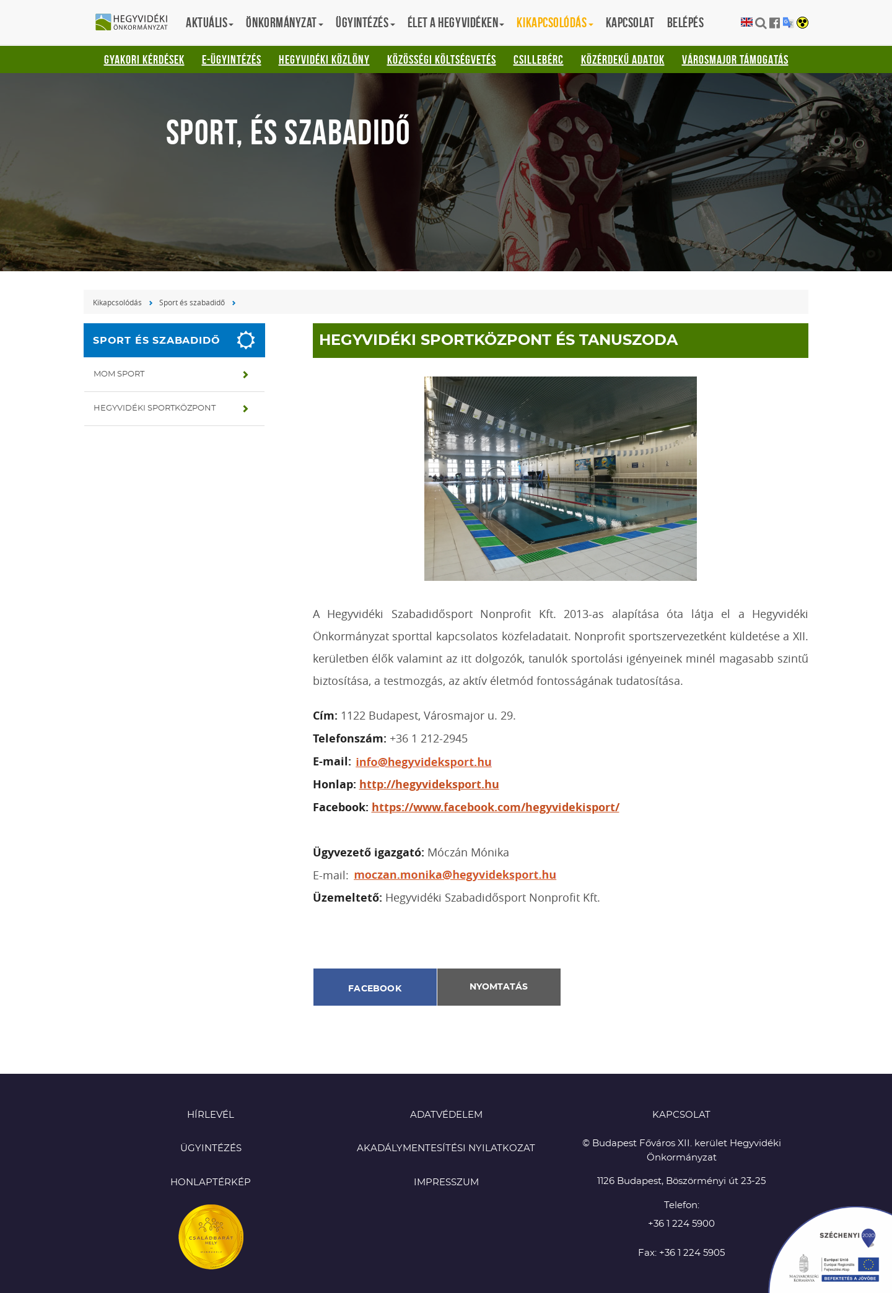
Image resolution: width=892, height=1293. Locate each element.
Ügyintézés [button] (365, 22)
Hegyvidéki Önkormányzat (136, 23)
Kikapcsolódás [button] (555, 22)
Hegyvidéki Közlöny (324, 59)
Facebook (374, 989)
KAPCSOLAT (681, 1115)
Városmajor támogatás (735, 59)
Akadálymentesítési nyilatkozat (446, 1148)
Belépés (685, 22)
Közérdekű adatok (623, 59)
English (747, 22)
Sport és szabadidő (192, 302)
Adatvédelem (446, 1115)
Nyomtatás (499, 987)
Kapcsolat (630, 22)
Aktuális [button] (210, 22)
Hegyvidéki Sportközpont (155, 408)
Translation (788, 22)
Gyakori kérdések (144, 59)
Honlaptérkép (210, 1182)
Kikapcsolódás (117, 302)
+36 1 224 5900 (681, 1224)
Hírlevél (210, 1115)
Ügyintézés (211, 1148)
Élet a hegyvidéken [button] (456, 22)
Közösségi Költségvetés (441, 59)
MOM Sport (119, 374)
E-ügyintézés (231, 59)
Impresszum (446, 1182)
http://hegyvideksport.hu (429, 784)
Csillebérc (539, 59)
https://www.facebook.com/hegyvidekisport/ (495, 807)
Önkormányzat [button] (284, 22)
